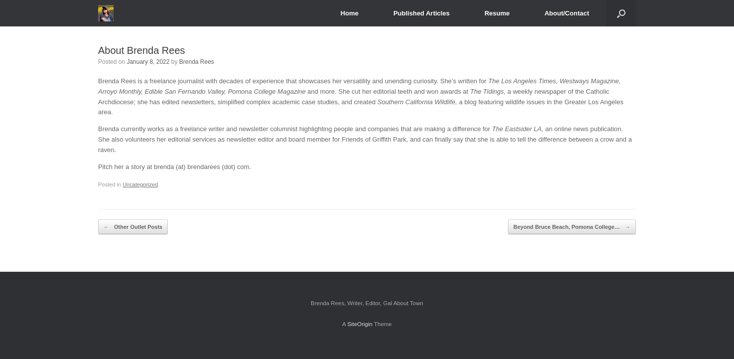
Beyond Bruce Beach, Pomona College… (571, 227)
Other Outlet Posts (133, 227)
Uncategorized (140, 184)
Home (350, 13)
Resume (497, 13)
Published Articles (421, 13)
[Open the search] (621, 13)
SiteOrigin (359, 324)
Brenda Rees (196, 61)
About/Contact (566, 13)
